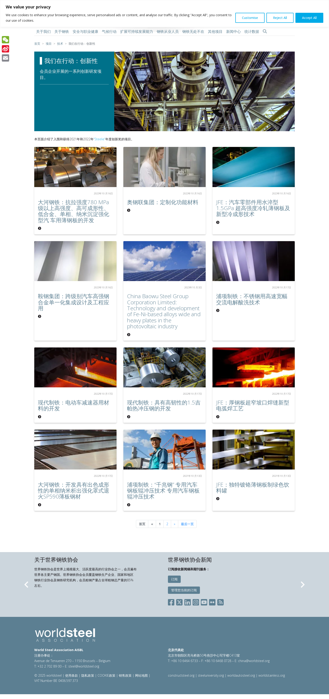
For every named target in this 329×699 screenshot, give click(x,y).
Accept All (309, 18)
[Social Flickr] (212, 601)
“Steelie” (99, 139)
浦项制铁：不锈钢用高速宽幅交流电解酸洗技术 (251, 299)
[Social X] (179, 601)
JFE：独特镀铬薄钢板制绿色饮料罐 (252, 487)
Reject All (280, 18)
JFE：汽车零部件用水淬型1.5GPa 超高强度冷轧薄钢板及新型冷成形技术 (253, 208)
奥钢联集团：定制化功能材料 (162, 202)
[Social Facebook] (172, 601)
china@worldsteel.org (254, 661)
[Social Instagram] (196, 601)
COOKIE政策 (106, 675)
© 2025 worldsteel (48, 675)
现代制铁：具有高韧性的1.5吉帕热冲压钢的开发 (164, 405)
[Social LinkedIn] (187, 601)
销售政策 (125, 675)
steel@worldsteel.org (83, 666)
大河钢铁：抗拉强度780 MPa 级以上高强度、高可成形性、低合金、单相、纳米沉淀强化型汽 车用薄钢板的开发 (73, 211)
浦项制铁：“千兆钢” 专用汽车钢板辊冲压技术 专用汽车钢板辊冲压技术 (163, 490)
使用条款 (71, 675)
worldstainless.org (271, 675)
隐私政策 (87, 675)
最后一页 (187, 524)
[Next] (174, 524)
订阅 (174, 579)
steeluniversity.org (211, 675)
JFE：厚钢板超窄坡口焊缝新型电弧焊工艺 (252, 405)
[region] (164, 13)
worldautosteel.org (241, 675)
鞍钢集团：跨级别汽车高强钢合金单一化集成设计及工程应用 (73, 302)
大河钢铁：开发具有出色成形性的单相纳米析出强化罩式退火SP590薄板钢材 (73, 490)
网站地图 (141, 675)
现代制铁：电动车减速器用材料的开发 (73, 405)
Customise (250, 18)
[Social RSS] (220, 601)
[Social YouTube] (204, 601)
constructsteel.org (181, 675)
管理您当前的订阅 (184, 590)
